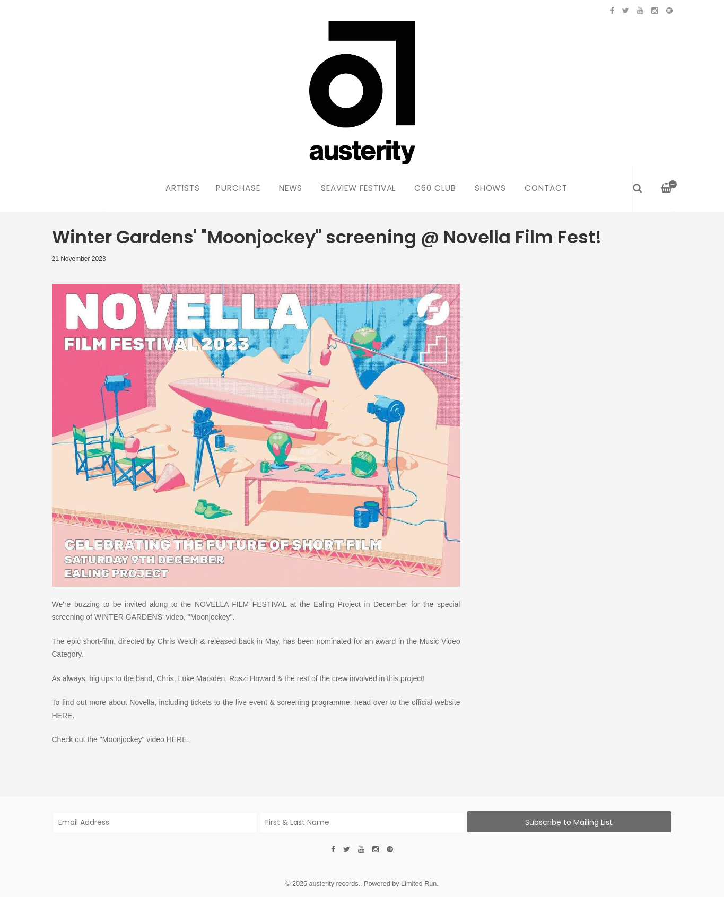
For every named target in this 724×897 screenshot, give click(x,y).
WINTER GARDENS (128, 617)
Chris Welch (178, 641)
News (291, 188)
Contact (546, 188)
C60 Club (435, 188)
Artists (182, 188)
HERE (62, 715)
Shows (491, 188)
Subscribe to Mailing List (569, 822)
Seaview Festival (358, 188)
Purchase (238, 188)
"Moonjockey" (210, 617)
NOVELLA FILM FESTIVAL (240, 604)
